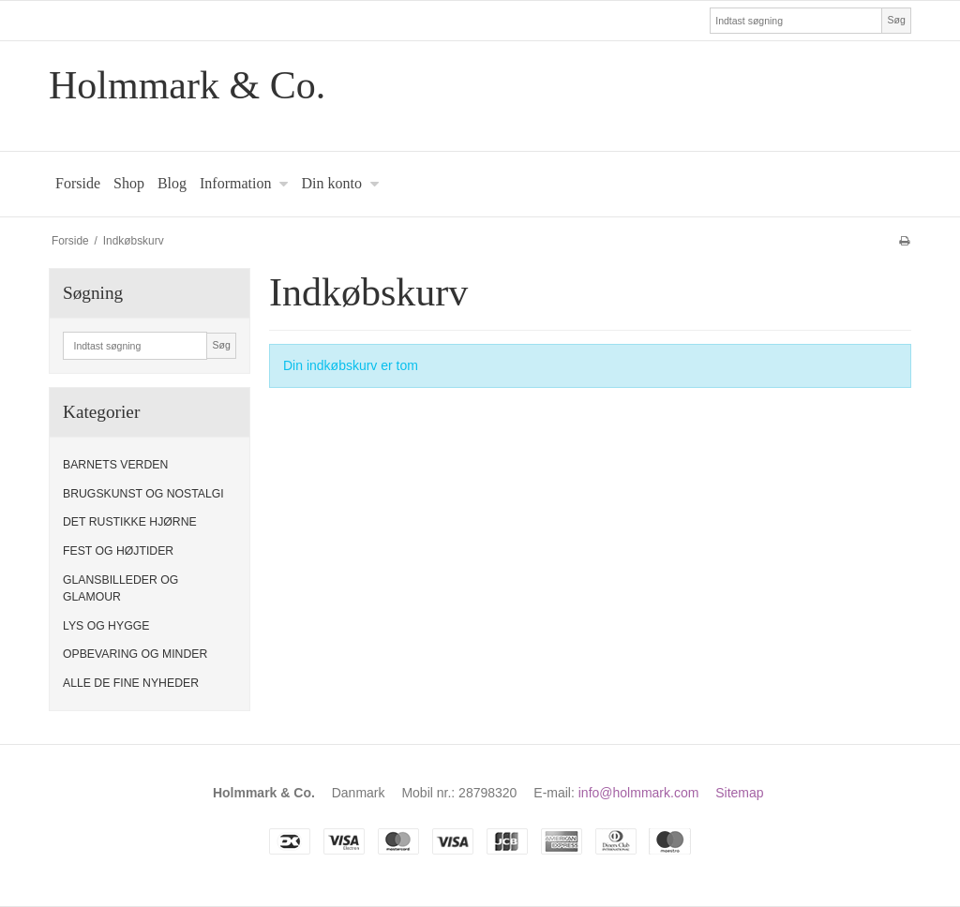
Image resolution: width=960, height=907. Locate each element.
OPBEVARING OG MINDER (135, 654)
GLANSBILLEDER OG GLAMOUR (120, 588)
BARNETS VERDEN (115, 464)
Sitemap (739, 792)
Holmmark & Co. (187, 85)
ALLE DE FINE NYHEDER (131, 683)
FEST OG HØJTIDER (118, 551)
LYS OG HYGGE (106, 625)
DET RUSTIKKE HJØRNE (130, 521)
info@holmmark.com (638, 792)
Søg (896, 19)
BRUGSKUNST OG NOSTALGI (143, 493)
